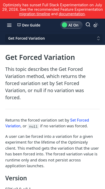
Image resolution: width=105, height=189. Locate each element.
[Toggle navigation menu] (9, 25)
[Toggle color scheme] (96, 25)
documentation (72, 14)
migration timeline (34, 14)
